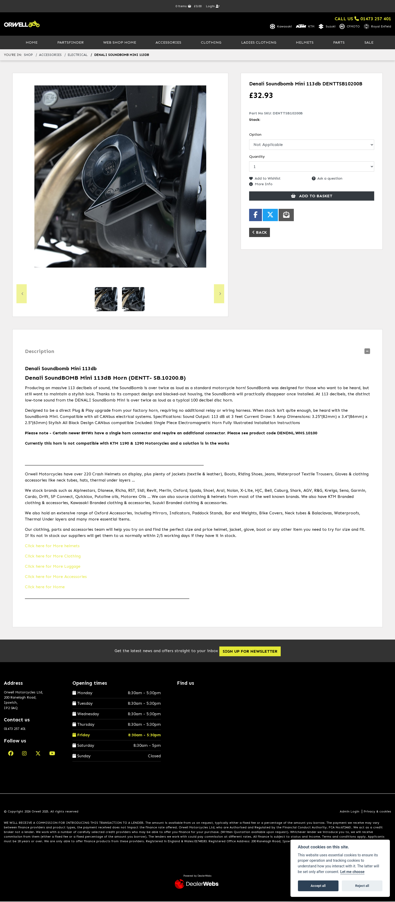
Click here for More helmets (52, 546)
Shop (28, 55)
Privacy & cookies (377, 811)
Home (31, 42)
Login (213, 6)
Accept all (318, 886)
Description (39, 351)
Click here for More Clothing (53, 556)
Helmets (305, 42)
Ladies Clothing (258, 42)
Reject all (362, 886)
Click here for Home (45, 587)
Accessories (168, 42)
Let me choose (352, 872)
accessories (50, 55)
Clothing (211, 42)
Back (259, 232)
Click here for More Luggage (52, 566)
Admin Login (349, 811)
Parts (339, 42)
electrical (78, 55)
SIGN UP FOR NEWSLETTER (253, 651)
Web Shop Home (119, 42)
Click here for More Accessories (56, 577)
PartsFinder (70, 42)
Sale (368, 42)
